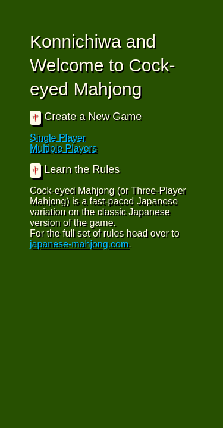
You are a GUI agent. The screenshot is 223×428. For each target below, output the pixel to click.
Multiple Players (63, 148)
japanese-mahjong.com (79, 244)
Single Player (58, 138)
